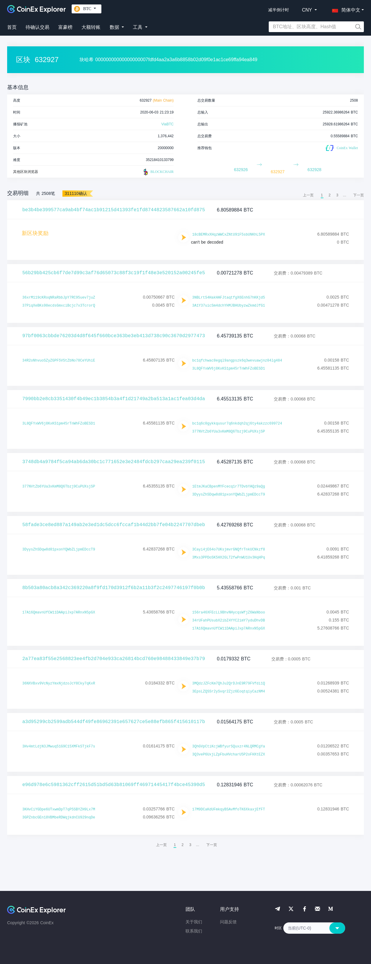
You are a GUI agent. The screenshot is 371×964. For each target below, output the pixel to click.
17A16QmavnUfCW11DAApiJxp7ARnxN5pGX (58, 612)
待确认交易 (37, 27)
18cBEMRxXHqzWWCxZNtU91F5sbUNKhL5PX (228, 235)
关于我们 (194, 921)
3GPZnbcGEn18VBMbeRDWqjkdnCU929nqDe (58, 817)
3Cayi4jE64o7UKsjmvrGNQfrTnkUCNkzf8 (228, 550)
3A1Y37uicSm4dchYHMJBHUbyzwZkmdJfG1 (228, 306)
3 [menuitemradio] (337, 195)
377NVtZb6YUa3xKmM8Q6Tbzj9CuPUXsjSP (228, 432)
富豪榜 (65, 27)
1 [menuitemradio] (322, 195)
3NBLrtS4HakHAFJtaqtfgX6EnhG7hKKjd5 (228, 298)
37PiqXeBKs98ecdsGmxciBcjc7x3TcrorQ (58, 306)
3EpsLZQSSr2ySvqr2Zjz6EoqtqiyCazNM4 (228, 692)
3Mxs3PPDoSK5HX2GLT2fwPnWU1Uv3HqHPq (228, 558)
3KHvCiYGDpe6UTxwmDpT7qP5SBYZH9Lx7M (58, 809)
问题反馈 (228, 921)
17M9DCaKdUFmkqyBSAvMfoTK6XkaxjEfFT (228, 809)
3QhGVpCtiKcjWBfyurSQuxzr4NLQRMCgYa (228, 746)
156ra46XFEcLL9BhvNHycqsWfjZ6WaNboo (228, 612)
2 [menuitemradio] (329, 195)
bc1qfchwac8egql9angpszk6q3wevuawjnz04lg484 (237, 361)
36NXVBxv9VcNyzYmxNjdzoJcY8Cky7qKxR (58, 683)
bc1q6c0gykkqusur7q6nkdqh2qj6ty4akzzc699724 (237, 424)
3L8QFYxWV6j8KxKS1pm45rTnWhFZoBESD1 (228, 369)
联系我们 (194, 931)
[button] (345, 9)
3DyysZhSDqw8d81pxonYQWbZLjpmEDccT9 (228, 495)
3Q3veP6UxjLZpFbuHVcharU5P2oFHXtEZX (228, 754)
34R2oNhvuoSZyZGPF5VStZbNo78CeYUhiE (58, 361)
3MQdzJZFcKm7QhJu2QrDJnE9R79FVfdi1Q (228, 683)
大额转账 (90, 27)
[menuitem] (358, 195)
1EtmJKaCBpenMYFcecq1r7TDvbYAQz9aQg (228, 487)
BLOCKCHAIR (158, 172)
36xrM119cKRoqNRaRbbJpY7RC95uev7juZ (58, 298)
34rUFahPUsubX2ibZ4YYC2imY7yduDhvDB (228, 621)
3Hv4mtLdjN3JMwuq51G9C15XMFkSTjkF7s (58, 746)
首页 (12, 27)
